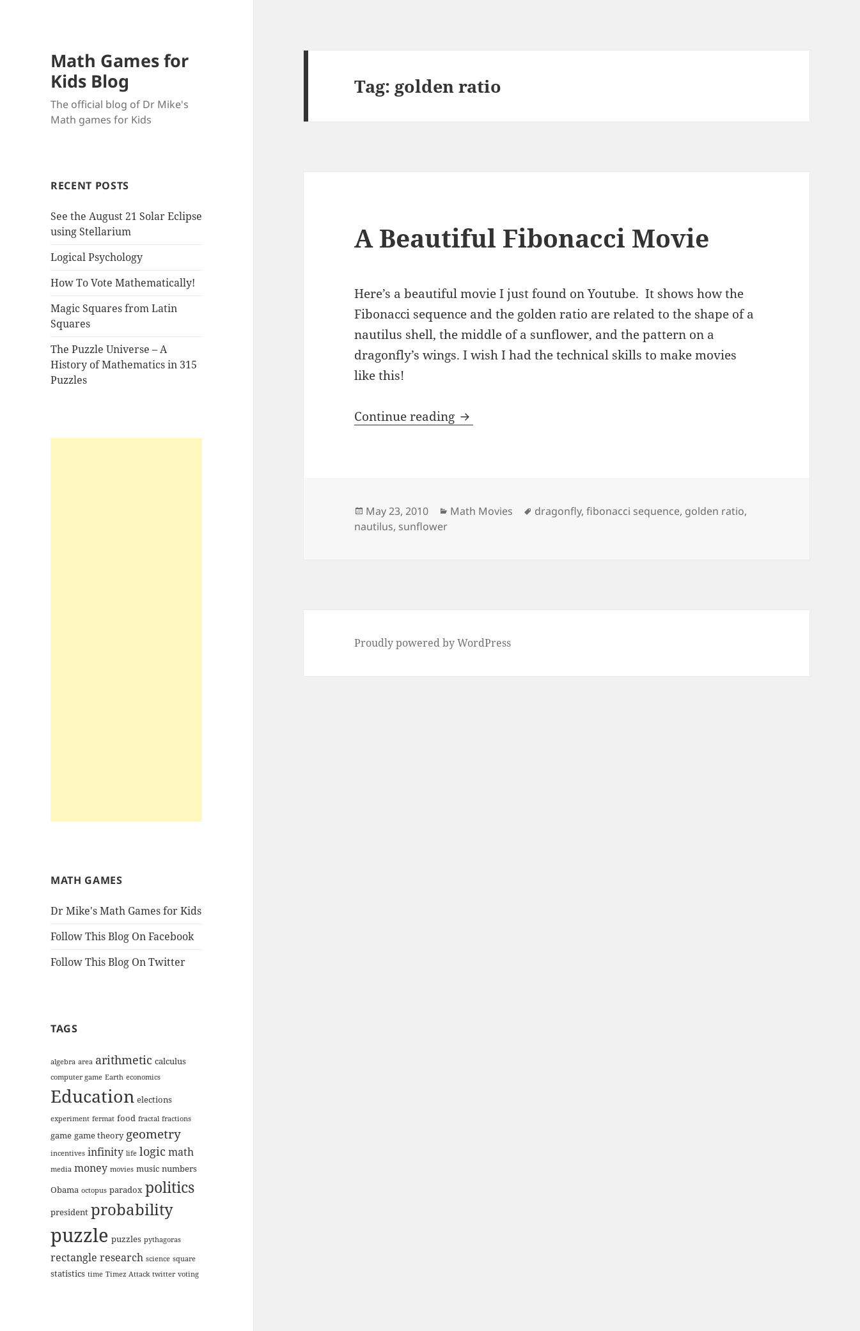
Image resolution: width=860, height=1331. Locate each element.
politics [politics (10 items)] (169, 1187)
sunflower (423, 526)
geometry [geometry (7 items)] (153, 1134)
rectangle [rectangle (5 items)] (74, 1257)
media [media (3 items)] (61, 1169)
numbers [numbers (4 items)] (179, 1168)
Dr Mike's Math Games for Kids (126, 911)
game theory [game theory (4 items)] (98, 1135)
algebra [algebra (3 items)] (63, 1061)
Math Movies (481, 511)
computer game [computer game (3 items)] (76, 1077)
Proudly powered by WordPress (432, 643)
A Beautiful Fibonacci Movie (531, 238)
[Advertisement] (126, 630)
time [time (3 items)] (95, 1274)
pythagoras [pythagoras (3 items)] (162, 1239)
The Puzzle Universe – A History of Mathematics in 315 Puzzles (124, 364)
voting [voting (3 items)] (188, 1274)
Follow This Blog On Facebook (122, 936)
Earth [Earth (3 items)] (114, 1077)
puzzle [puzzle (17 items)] (80, 1235)
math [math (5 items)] (181, 1152)
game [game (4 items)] (61, 1135)
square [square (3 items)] (184, 1258)
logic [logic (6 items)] (152, 1151)
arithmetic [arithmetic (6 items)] (123, 1059)
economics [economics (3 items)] (143, 1077)
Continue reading (413, 416)
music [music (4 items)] (147, 1168)
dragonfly (558, 511)
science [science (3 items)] (158, 1258)
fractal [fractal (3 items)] (148, 1118)
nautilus (373, 526)
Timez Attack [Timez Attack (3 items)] (128, 1274)
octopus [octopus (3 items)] (94, 1190)
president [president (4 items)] (69, 1212)
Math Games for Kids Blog (120, 71)
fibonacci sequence (633, 511)
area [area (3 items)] (85, 1061)
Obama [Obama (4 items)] (65, 1189)
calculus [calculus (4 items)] (170, 1061)
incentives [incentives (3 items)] (68, 1153)
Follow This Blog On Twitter (118, 962)
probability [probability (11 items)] (132, 1209)
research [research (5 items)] (121, 1257)
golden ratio (714, 511)
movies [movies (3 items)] (122, 1169)
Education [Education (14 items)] (92, 1096)
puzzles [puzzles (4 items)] (126, 1239)
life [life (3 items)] (131, 1153)
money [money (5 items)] (90, 1168)
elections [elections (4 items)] (154, 1099)
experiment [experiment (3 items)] (70, 1118)
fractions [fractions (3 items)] (176, 1118)
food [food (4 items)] (126, 1118)
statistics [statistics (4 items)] (68, 1273)
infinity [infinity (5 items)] (105, 1152)
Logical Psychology (97, 257)
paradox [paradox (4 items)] (126, 1189)
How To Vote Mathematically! (123, 283)
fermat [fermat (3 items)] (103, 1118)
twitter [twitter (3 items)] (163, 1274)
